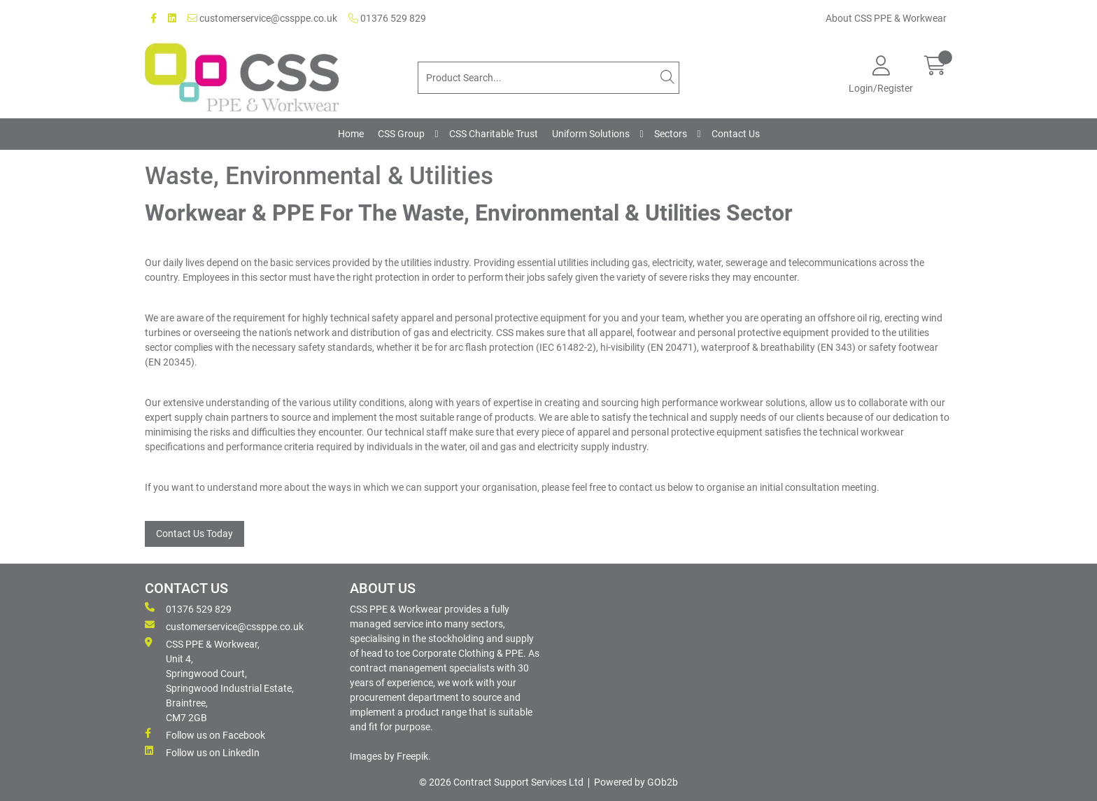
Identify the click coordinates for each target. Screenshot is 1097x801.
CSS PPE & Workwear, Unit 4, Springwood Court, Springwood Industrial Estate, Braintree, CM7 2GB (219, 680)
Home (351, 133)
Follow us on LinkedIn (202, 752)
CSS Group (401, 133)
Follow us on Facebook (205, 734)
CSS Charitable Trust (493, 133)
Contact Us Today (194, 533)
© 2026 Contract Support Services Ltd (501, 782)
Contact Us (736, 133)
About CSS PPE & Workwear (886, 18)
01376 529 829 (387, 18)
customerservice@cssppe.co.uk (262, 18)
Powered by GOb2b (636, 782)
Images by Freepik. (390, 756)
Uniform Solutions (591, 133)
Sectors (670, 133)
